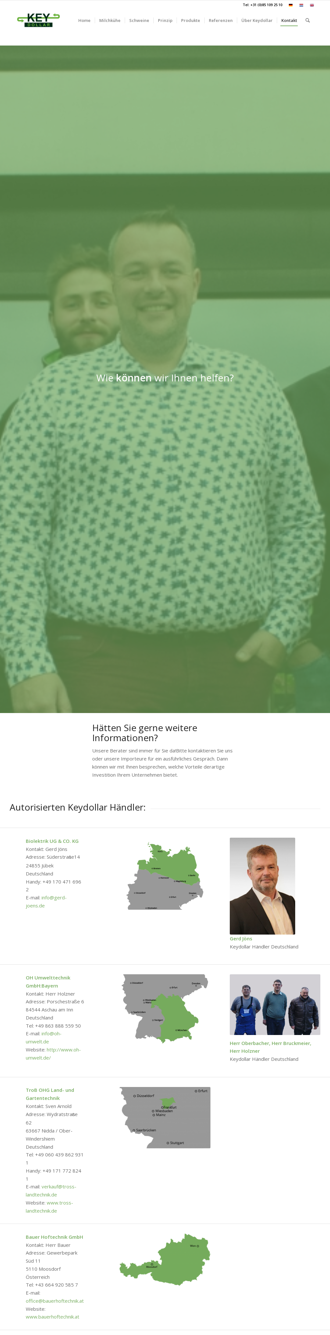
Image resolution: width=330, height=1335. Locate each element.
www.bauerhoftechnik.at (52, 1316)
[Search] (307, 20)
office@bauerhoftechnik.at (55, 1301)
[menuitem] (291, 5)
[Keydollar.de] (38, 20)
